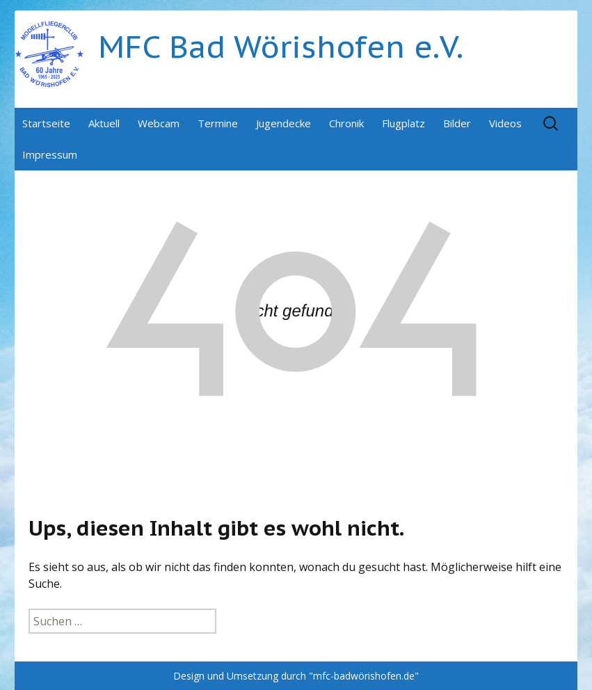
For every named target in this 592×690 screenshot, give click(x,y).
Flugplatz (403, 123)
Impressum (49, 154)
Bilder (457, 123)
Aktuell (104, 123)
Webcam (158, 123)
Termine (218, 123)
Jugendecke (283, 123)
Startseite (46, 123)
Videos (505, 123)
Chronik (346, 123)
